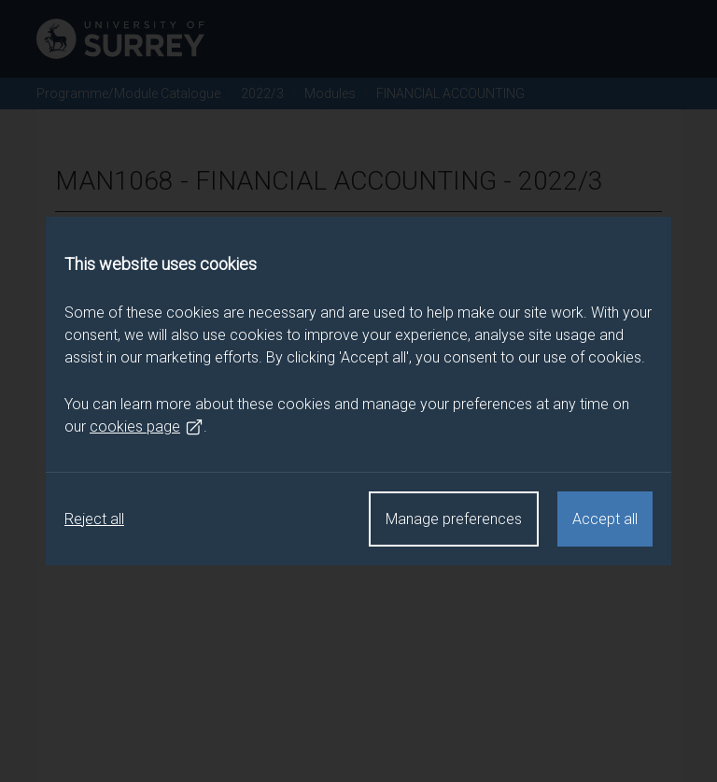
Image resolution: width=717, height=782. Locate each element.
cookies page (147, 427)
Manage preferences (454, 519)
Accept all (605, 519)
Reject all (94, 519)
